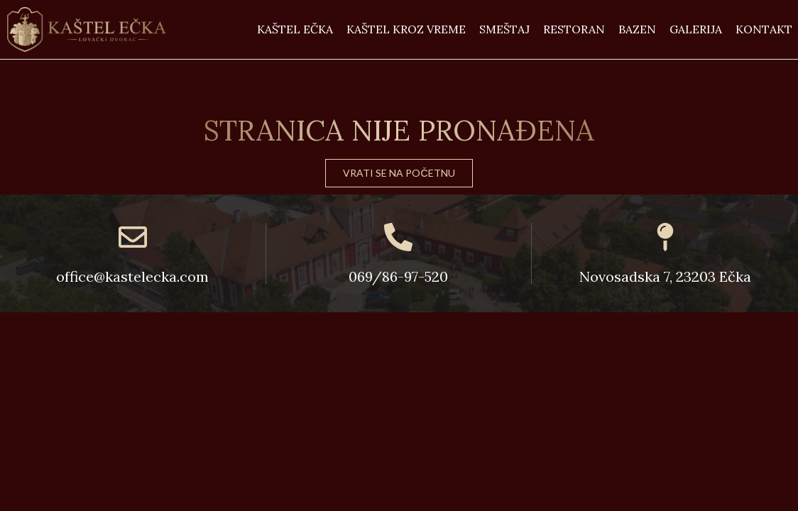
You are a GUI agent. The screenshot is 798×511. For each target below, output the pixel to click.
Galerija (695, 29)
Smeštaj (504, 29)
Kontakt (764, 29)
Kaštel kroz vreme (406, 29)
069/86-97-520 (398, 276)
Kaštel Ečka (295, 29)
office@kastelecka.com (132, 276)
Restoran (574, 29)
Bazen (637, 29)
